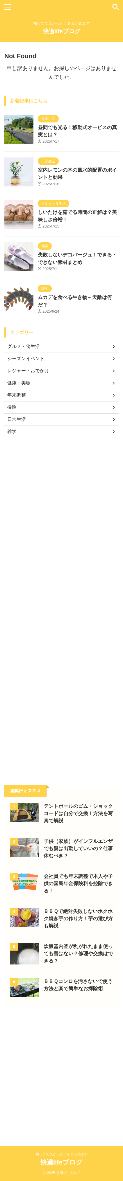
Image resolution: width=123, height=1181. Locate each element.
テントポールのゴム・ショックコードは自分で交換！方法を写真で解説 (78, 814)
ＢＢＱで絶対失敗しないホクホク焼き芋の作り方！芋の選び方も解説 (78, 919)
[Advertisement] (61, 607)
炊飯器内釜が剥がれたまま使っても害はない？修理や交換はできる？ (78, 954)
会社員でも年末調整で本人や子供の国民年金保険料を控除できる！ (78, 884)
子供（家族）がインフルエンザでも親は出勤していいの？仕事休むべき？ (78, 849)
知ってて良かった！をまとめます (61, 1154)
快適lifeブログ (61, 31)
